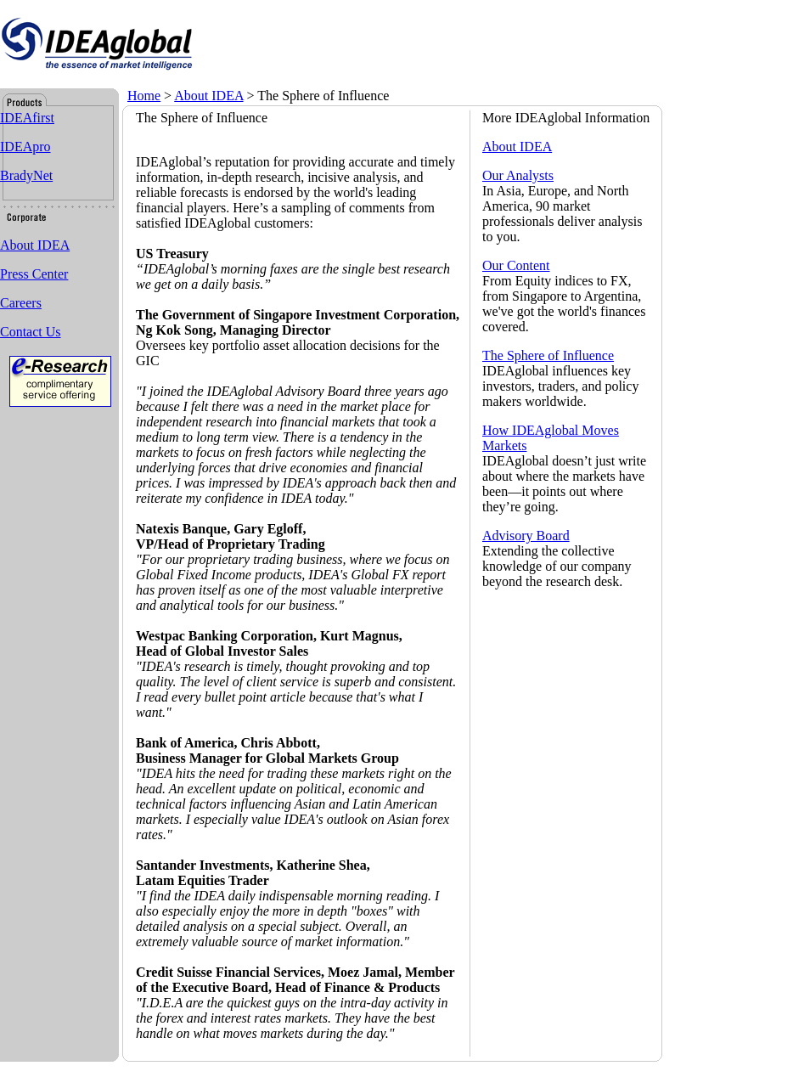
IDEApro (25, 146)
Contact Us (30, 331)
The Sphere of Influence (548, 355)
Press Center (34, 274)
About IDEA (208, 95)
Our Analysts (518, 175)
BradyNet (26, 175)
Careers (21, 303)
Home (143, 95)
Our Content (516, 265)
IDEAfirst (27, 117)
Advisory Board (526, 535)
